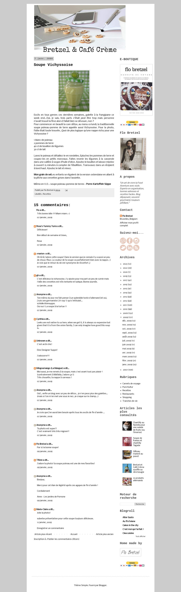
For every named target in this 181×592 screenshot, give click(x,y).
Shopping (127, 397)
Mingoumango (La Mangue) (49, 368)
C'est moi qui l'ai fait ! (133, 529)
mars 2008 (127, 357)
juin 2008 (127, 345)
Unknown (40, 341)
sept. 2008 (127, 333)
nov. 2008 (127, 325)
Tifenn (39, 460)
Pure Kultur (127, 387)
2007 (125, 370)
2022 (125, 268)
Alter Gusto (128, 517)
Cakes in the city (130, 525)
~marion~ (40, 254)
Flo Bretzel (41, 444)
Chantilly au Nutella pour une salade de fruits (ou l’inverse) (139, 427)
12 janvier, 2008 (44, 522)
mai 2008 (127, 349)
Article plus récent (43, 534)
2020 (125, 272)
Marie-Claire (42, 509)
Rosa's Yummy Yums (46, 226)
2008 (125, 317)
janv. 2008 (127, 364)
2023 (125, 264)
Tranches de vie (129, 401)
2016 (125, 284)
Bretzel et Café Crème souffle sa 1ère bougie (138, 468)
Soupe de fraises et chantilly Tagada (137, 442)
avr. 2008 (127, 353)
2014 (125, 293)
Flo (37, 210)
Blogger (103, 585)
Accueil (74, 534)
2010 (125, 309)
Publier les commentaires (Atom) (63, 539)
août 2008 (127, 337)
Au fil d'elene (129, 521)
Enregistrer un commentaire (50, 528)
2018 (125, 276)
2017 (125, 280)
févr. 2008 (127, 360)
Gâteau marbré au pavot (138, 454)
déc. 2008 (127, 321)
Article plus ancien (104, 534)
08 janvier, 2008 (44, 451)
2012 (125, 301)
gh (37, 275)
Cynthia (40, 319)
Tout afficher (140, 536)
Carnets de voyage (131, 383)
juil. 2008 (126, 341)
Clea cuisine (128, 533)
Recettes (47, 194)
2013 (125, 297)
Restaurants (128, 394)
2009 (125, 313)
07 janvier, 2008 (44, 217)
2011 (125, 305)
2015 (125, 288)
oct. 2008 (127, 329)
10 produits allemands (138, 479)
